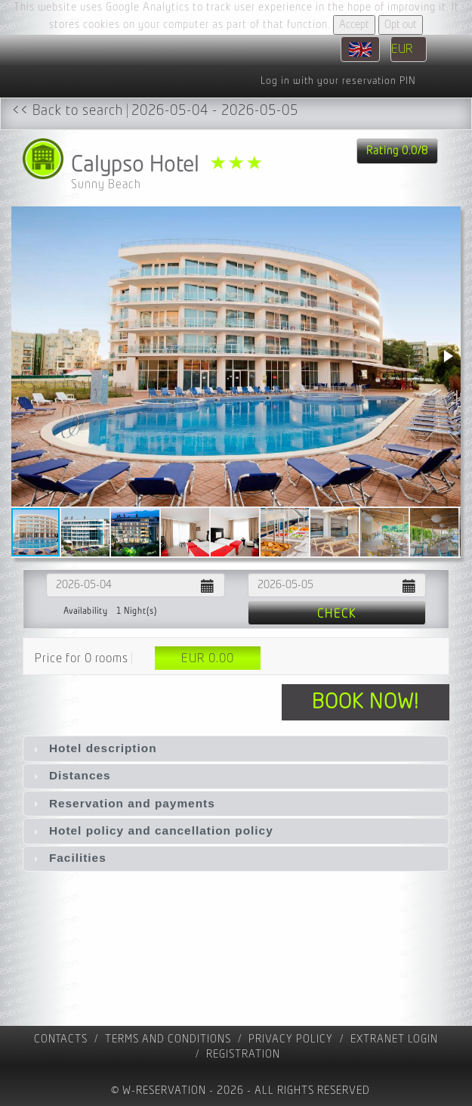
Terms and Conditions (168, 1039)
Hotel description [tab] (93, 748)
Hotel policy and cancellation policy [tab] (151, 830)
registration (243, 1054)
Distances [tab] (70, 775)
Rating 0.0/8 (397, 150)
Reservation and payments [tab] (122, 803)
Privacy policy (290, 1039)
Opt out (400, 24)
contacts (61, 1039)
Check (336, 614)
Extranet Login (394, 1039)
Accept (354, 24)
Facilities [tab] (67, 857)
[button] (447, 356)
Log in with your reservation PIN (338, 81)
